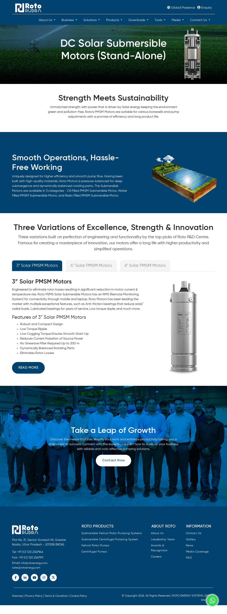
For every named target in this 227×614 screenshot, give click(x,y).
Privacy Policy (33, 596)
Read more (28, 367)
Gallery (191, 539)
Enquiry (204, 7)
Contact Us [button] (199, 20)
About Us (157, 533)
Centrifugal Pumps (94, 551)
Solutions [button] (90, 20)
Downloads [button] (137, 20)
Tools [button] (159, 20)
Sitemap (17, 596)
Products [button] (113, 20)
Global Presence (181, 7)
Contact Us (193, 533)
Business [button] (68, 20)
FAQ (189, 558)
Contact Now (113, 460)
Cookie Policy (78, 596)
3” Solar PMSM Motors (37, 266)
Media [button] (176, 20)
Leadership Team (163, 539)
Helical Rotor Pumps (95, 545)
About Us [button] (46, 20)
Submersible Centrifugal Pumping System (109, 539)
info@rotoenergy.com (34, 563)
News (189, 545)
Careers (156, 557)
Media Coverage (197, 551)
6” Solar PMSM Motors (145, 266)
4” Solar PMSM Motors (91, 266)
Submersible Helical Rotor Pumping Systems (111, 533)
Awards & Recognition (159, 548)
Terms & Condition (56, 596)
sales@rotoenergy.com (26, 567)
